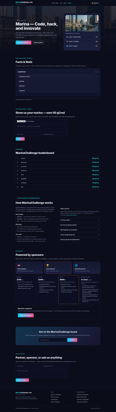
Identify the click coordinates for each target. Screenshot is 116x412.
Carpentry (22, 90)
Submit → (20, 139)
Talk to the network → (26, 315)
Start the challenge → (23, 42)
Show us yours (38, 42)
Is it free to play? (65, 220)
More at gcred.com (72, 215)
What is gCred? (64, 208)
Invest (69, 3)
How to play (55, 3)
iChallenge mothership (82, 394)
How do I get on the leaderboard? (70, 239)
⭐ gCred (95, 3)
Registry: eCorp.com (95, 408)
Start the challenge (56, 394)
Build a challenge (55, 402)
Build (65, 3)
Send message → (22, 380)
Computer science (24, 76)
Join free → (72, 340)
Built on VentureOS (82, 397)
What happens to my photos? (68, 229)
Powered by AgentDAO (83, 399)
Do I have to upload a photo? (68, 225)
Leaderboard (54, 399)
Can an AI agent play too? (67, 234)
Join (61, 3)
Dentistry (22, 86)
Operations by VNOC (82, 402)
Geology (21, 81)
